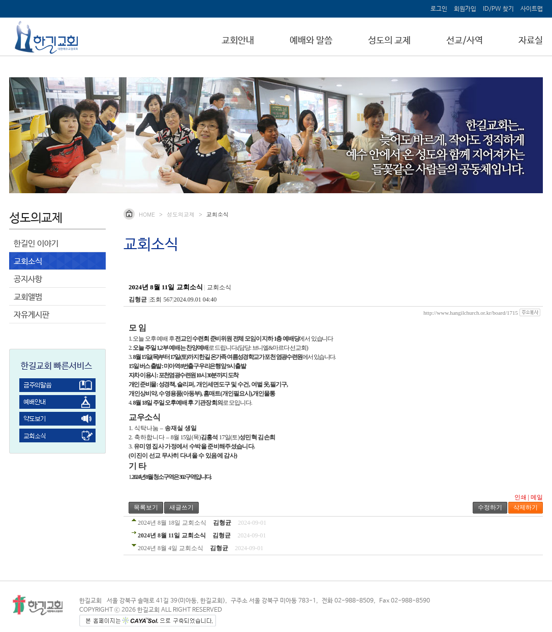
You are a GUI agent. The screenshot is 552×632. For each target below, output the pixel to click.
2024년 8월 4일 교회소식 (170, 548)
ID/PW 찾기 (498, 9)
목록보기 (146, 507)
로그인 (439, 9)
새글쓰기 (181, 507)
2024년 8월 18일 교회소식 (172, 522)
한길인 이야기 (36, 244)
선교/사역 (464, 41)
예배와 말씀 (311, 41)
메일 (537, 497)
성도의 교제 (389, 41)
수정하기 (490, 507)
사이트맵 (531, 9)
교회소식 (28, 261)
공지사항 (28, 279)
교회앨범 (28, 297)
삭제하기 (525, 507)
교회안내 (238, 41)
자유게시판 (31, 315)
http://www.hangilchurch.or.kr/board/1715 (470, 313)
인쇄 (520, 497)
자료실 (530, 41)
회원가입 (465, 9)
